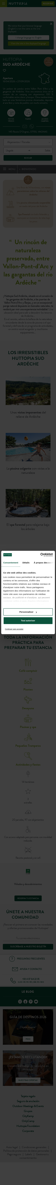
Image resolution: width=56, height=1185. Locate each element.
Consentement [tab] (10, 562)
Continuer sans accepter (14, 629)
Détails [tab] (25, 562)
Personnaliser (28, 612)
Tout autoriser (28, 620)
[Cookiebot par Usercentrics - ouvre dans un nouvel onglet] (40, 555)
